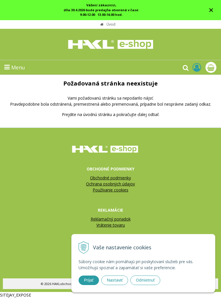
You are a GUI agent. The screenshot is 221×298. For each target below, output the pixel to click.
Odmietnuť (145, 280)
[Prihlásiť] (197, 67)
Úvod (110, 24)
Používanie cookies (110, 190)
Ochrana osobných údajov (110, 184)
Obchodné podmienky (110, 178)
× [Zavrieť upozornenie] (211, 10)
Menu (14, 67)
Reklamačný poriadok (111, 219)
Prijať (89, 280)
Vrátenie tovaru (110, 225)
